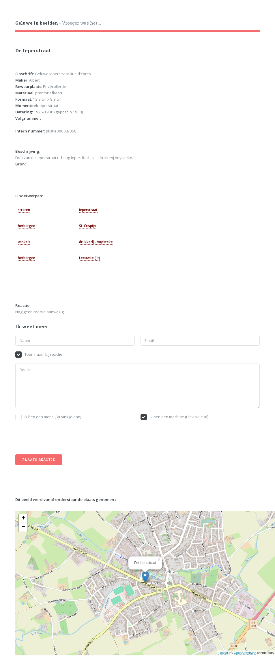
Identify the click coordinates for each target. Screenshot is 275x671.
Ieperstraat (88, 209)
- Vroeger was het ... (58, 23)
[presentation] (59, 437)
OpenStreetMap (245, 653)
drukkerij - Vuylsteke (96, 241)
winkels (24, 241)
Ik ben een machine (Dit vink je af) (179, 416)
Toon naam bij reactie (43, 354)
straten (24, 209)
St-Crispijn (87, 225)
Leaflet (223, 653)
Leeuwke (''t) (89, 257)
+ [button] (23, 518)
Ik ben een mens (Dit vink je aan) (53, 416)
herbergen (26, 225)
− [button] (23, 527)
